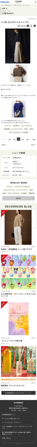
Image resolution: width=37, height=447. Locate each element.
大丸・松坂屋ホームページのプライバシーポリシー (17, 427)
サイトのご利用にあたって (11, 418)
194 (9, 140)
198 (28, 140)
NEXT (33, 145)
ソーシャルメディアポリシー (11, 422)
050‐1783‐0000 (19, 410)
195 (14, 140)
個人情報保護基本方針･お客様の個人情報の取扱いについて (16, 433)
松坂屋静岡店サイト (8, 415)
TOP (2, 5)
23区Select (8, 5)
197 (23, 140)
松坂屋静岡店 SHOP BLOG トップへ (20, 393)
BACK (3, 145)
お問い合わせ (6, 438)
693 (34, 140)
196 (18, 140)
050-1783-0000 (18, 168)
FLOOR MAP (17, 164)
